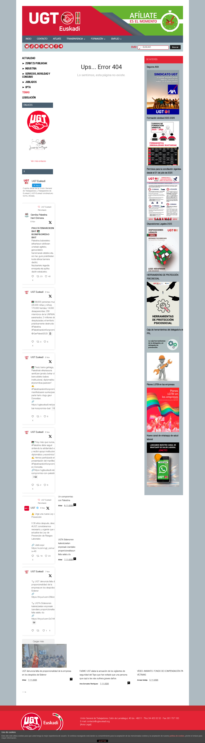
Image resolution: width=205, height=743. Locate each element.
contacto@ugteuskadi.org (98, 722)
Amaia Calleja (142, 680)
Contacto (42, 39)
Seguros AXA (153, 67)
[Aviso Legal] (85, 725)
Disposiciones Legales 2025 (159, 224)
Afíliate (57, 39)
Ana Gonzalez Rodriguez (89, 684)
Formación (98, 39)
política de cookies (177, 736)
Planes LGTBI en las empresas (160, 385)
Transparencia (76, 39)
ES (132, 47)
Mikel (60, 506)
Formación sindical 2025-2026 (161, 118)
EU (135, 47)
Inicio (28, 39)
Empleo (116, 39)
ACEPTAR (102, 741)
